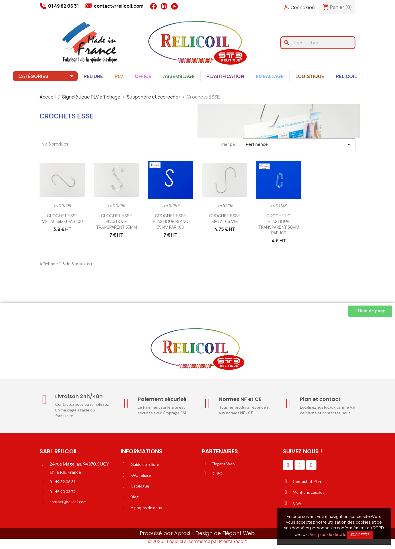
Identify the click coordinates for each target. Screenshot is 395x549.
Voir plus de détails (328, 534)
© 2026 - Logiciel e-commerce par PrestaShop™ (197, 541)
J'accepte (360, 534)
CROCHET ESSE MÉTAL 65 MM (224, 218)
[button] (370, 311)
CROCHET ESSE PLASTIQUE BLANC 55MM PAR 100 (170, 221)
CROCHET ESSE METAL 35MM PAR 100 (62, 218)
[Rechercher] (318, 42)
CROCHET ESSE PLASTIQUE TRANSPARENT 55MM (116, 221)
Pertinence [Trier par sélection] (299, 144)
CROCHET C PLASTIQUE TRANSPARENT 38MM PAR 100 (278, 224)
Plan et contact (320, 399)
